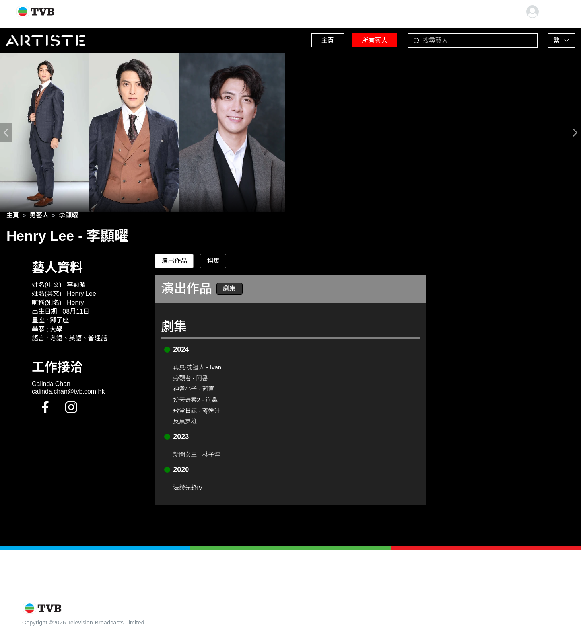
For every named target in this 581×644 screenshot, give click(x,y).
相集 (213, 262)
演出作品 (174, 262)
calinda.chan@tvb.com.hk (68, 393)
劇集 (229, 290)
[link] (12, 216)
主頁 (315, 39)
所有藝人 (366, 39)
